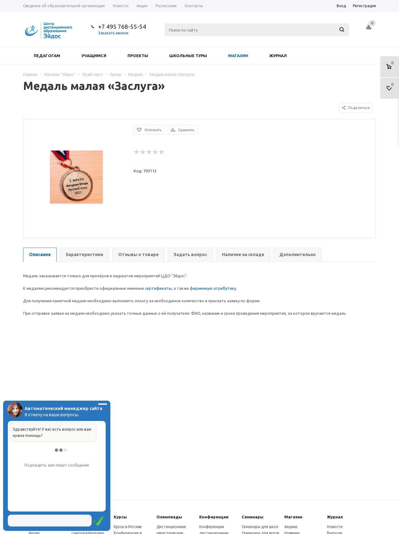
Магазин (238, 55)
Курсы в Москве (128, 527)
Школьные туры (188, 55)
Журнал (278, 55)
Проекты (137, 55)
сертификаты (158, 288)
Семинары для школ (260, 527)
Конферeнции (213, 517)
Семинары (252, 517)
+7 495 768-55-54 (122, 26)
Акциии (290, 527)
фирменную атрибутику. (213, 288)
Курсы (120, 517)
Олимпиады (169, 517)
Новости (335, 527)
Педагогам (47, 55)
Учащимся (93, 55)
